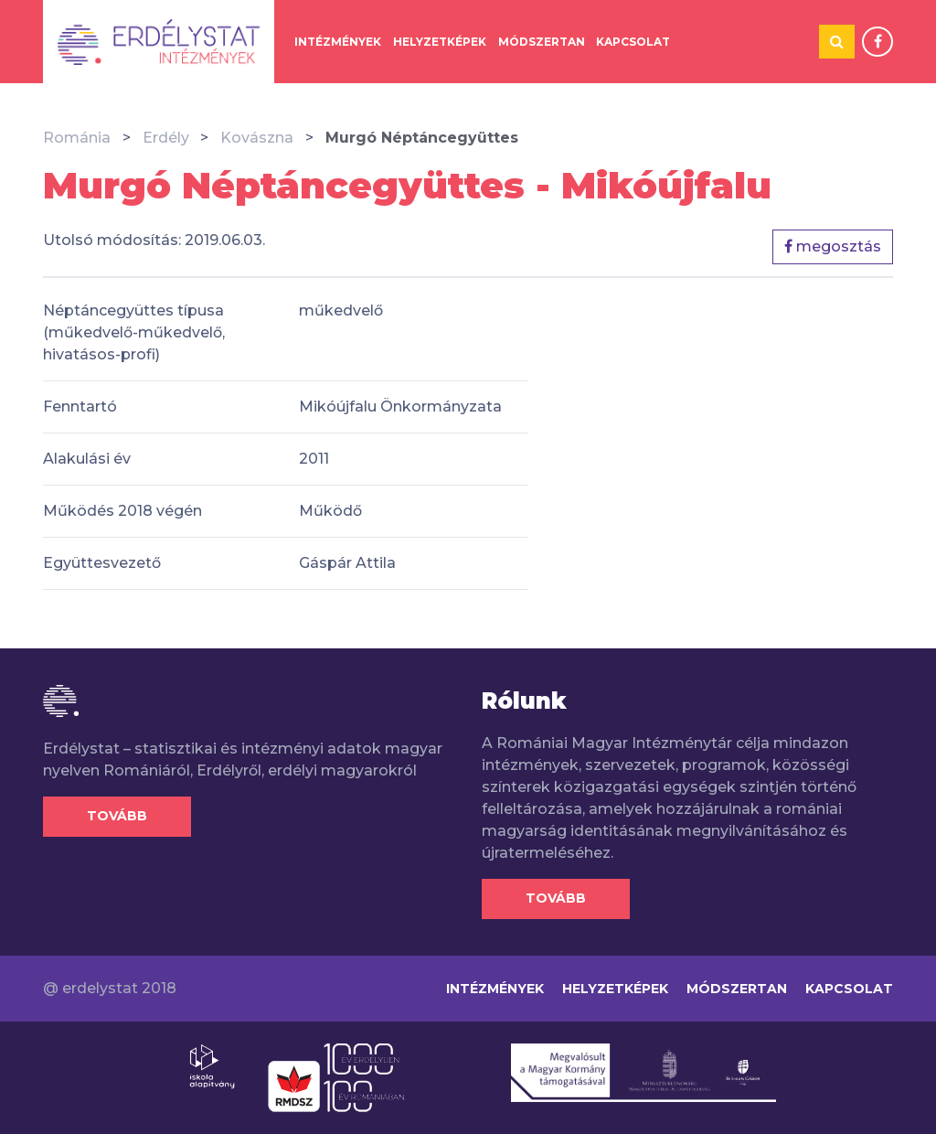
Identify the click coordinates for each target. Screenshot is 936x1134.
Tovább (117, 816)
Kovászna (256, 137)
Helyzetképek (439, 41)
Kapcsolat (633, 41)
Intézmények (337, 41)
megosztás (832, 246)
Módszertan (541, 41)
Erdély (166, 137)
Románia (77, 137)
